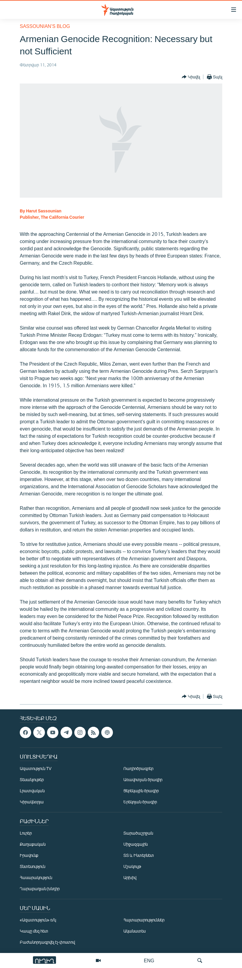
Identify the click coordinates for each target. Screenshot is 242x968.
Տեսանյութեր (32, 779)
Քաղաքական (33, 844)
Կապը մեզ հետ (34, 931)
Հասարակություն (36, 877)
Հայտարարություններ (143, 920)
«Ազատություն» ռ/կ (38, 920)
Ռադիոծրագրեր (138, 768)
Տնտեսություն (32, 866)
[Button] (191, 77)
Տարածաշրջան (138, 833)
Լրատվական (32, 790)
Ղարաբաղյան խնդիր (40, 888)
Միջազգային (135, 844)
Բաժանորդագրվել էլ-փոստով (47, 942)
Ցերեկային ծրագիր (141, 790)
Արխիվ (129, 877)
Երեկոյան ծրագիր (140, 802)
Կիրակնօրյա (32, 802)
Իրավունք (29, 855)
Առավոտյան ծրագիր (142, 779)
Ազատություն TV (36, 768)
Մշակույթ (132, 866)
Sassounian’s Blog (45, 26)
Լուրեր (26, 833)
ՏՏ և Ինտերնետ (138, 855)
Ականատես (134, 931)
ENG (149, 960)
